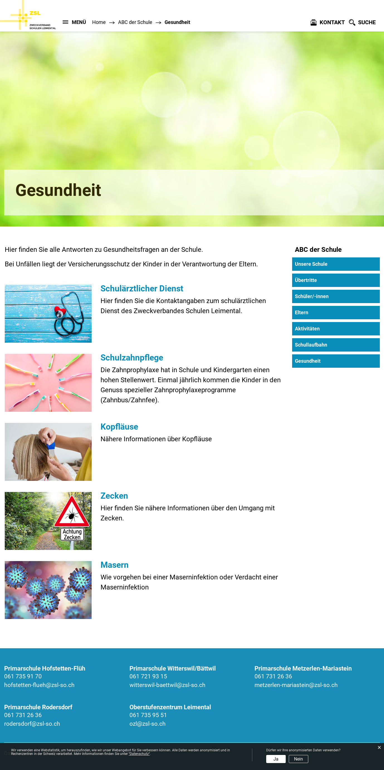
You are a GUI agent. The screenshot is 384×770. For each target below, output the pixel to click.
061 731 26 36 (273, 676)
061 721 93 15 (148, 676)
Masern (115, 565)
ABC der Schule (318, 250)
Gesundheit (322, 361)
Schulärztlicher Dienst (142, 288)
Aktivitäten (307, 329)
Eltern (301, 312)
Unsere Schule (311, 264)
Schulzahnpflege (132, 357)
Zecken (114, 496)
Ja (275, 759)
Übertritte (306, 280)
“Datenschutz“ (139, 754)
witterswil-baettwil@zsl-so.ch (167, 685)
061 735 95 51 (148, 715)
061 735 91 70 (23, 676)
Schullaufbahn (311, 345)
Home (99, 22)
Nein (298, 759)
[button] (135, 22)
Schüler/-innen (312, 296)
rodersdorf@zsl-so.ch (32, 723)
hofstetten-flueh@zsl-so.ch (39, 685)
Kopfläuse (119, 427)
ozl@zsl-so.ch (147, 723)
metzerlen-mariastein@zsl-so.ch (296, 685)
